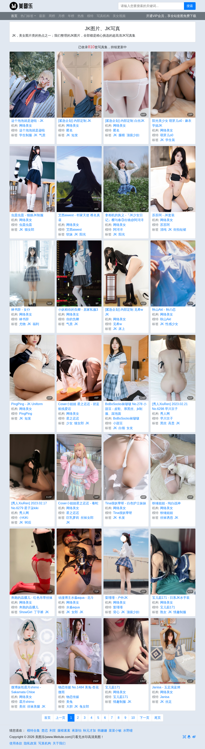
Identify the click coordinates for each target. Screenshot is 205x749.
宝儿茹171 (167, 607)
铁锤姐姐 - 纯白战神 (166, 503)
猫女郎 (29, 229)
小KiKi (23, 517)
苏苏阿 (165, 224)
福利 (36, 324)
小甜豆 (118, 423)
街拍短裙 (179, 229)
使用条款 (15, 743)
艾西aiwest (74, 229)
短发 (74, 135)
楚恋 (44, 730)
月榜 (61, 16)
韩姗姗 (102, 730)
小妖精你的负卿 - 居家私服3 (78, 309)
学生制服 (25, 135)
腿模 (122, 135)
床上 (122, 328)
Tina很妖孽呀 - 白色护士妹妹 (125, 503)
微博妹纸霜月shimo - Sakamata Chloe (26, 690)
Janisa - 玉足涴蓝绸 (166, 687)
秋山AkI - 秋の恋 (164, 309)
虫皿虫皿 (25, 224)
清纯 (163, 229)
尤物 (22, 324)
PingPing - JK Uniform (27, 404)
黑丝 (163, 423)
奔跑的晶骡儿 (28, 607)
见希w (117, 324)
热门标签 (27, 16)
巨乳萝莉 (72, 517)
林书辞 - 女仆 (20, 309)
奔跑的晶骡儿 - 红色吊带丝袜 (31, 597)
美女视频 (119, 16)
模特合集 (33, 730)
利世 (52, 730)
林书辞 (24, 319)
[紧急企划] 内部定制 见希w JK (124, 312)
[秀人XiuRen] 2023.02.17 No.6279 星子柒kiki (29, 506)
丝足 (168, 701)
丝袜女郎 (87, 517)
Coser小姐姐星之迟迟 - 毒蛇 (78, 503)
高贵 (171, 423)
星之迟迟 (72, 418)
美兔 (69, 701)
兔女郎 (84, 706)
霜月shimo (26, 701)
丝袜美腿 (33, 706)
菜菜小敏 (115, 730)
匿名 (69, 130)
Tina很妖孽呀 (122, 513)
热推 (80, 16)
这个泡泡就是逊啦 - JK (27, 120)
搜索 (190, 6)
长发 (122, 517)
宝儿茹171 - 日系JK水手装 (171, 597)
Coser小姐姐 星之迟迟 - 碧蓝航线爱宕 (78, 406)
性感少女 (171, 324)
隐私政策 (30, 743)
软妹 (69, 234)
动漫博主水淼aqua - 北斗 (76, 597)
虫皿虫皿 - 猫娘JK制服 (27, 215)
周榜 (52, 16)
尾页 (157, 717)
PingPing (25, 413)
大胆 (69, 706)
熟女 (163, 612)
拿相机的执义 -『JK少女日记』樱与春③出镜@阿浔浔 (124, 217)
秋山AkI (165, 319)
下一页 (144, 717)
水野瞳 (128, 730)
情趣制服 (179, 612)
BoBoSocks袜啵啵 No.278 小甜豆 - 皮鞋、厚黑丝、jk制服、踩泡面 (126, 408)
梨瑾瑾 (118, 607)
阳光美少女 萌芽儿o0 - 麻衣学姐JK (171, 123)
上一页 (60, 717)
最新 (42, 16)
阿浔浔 (118, 229)
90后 (28, 522)
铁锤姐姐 (166, 513)
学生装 (170, 140)
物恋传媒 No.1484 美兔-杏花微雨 (78, 690)
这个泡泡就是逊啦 (32, 130)
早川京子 (166, 418)
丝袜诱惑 (166, 517)
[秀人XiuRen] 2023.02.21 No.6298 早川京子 (170, 406)
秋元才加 (89, 730)
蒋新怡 (76, 730)
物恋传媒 (72, 697)
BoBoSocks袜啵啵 (126, 418)
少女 (69, 423)
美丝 (22, 706)
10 (133, 717)
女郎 (74, 612)
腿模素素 (63, 730)
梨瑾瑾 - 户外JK (116, 597)
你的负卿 (72, 319)
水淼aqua (73, 607)
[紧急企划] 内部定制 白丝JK (124, 120)
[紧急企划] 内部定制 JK (74, 120)
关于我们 (59, 743)
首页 (14, 16)
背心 (116, 612)
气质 (42, 135)
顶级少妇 (133, 135)
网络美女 (25, 125)
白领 (122, 428)
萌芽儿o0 (166, 135)
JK (35, 135)
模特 (90, 16)
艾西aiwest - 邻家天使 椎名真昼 (79, 217)
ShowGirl (25, 612)
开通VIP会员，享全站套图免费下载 (171, 16)
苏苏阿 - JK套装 (163, 215)
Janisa (164, 697)
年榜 (71, 16)
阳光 (82, 234)
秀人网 (165, 413)
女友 (130, 428)
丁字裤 (38, 612)
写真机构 (103, 16)
